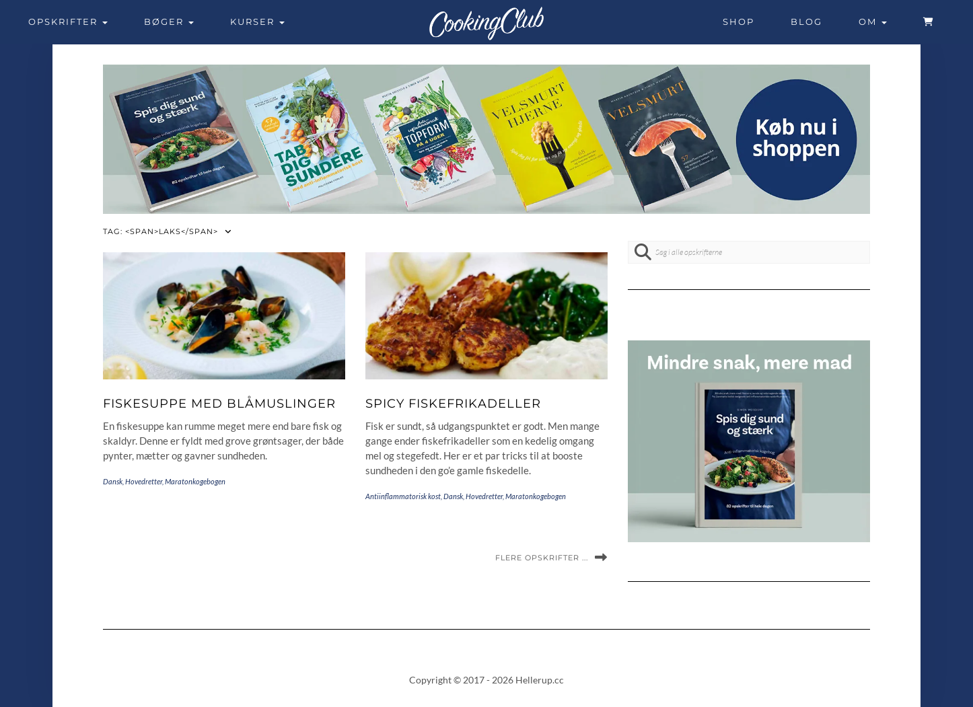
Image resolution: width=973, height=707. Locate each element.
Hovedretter (143, 481)
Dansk (112, 481)
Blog (806, 21)
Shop (738, 21)
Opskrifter (68, 21)
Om (873, 21)
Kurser (257, 21)
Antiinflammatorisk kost (403, 496)
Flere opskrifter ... (541, 557)
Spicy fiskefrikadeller (453, 403)
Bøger (169, 21)
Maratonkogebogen (195, 481)
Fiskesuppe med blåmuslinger (219, 403)
